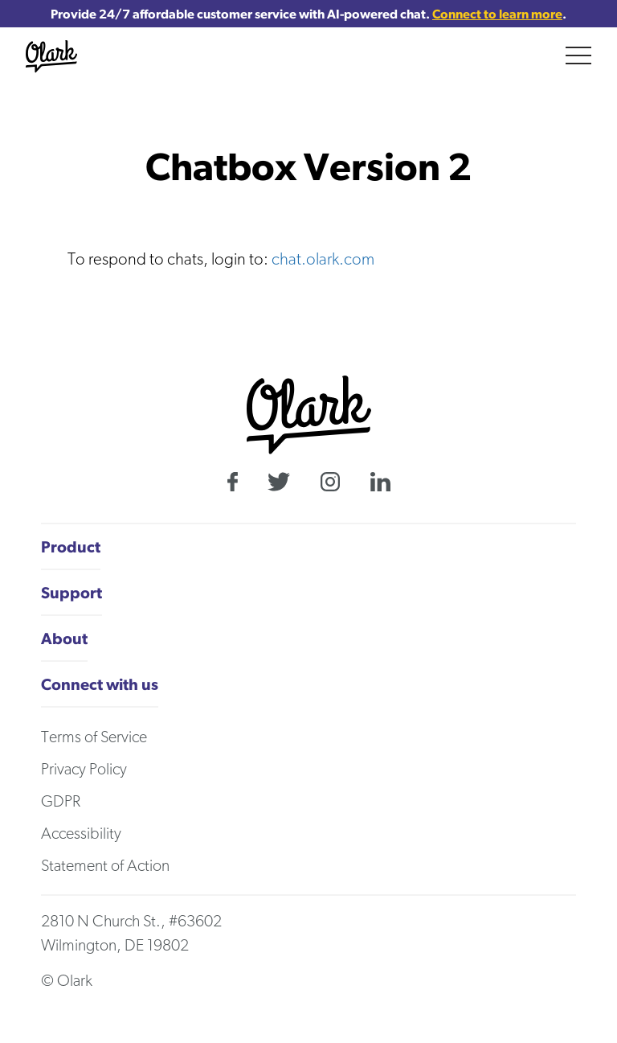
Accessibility (81, 833)
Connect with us (99, 684)
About (64, 638)
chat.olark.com (323, 258)
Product (70, 546)
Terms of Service (94, 736)
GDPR (60, 801)
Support (71, 592)
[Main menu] (578, 55)
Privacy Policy (84, 768)
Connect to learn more (497, 13)
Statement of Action (105, 865)
